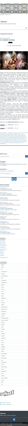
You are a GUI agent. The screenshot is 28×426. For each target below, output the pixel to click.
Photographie (4, 353)
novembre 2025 (3, 245)
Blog (2, 278)
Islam (7, 133)
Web (2, 382)
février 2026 (2, 241)
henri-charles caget (22, 137)
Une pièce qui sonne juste (6, 208)
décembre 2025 (3, 244)
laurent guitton (6, 136)
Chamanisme (3, 280)
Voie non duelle (4, 378)
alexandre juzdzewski (7, 141)
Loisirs (2, 342)
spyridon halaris (3, 138)
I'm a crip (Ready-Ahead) (6, 203)
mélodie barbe (15, 140)
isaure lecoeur (21, 140)
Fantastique (3, 311)
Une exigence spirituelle (6, 194)
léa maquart (8, 138)
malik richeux (2, 137)
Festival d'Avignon (5, 318)
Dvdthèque (3, 298)
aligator (18, 139)
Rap (2, 360)
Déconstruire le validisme (6, 213)
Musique (9, 133)
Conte (2, 291)
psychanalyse (4, 358)
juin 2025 (2, 252)
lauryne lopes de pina (13, 136)
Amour (2, 267)
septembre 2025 (3, 249)
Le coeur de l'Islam (5, 227)
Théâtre (15, 133)
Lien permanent (3, 132)
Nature (2, 351)
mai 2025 (2, 254)
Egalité (2, 304)
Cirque (2, 287)
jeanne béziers (7, 139)
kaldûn (22, 142)
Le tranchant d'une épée (6, 189)
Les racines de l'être (5, 232)
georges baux (23, 139)
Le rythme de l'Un (4, 222)
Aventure (20, 132)
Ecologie (3, 302)
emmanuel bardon (15, 137)
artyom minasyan (14, 138)
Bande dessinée (4, 276)
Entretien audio (4, 307)
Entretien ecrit (4, 309)
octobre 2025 (2, 247)
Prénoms (3, 355)
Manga (2, 344)
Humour (3, 324)
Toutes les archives (4, 257)
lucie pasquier (13, 141)
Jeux (2, 331)
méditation (3, 346)
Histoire (4, 133)
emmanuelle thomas (9, 140)
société (12, 133)
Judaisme (3, 333)
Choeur (3, 21)
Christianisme (4, 282)
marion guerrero (13, 139)
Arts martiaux (15, 132)
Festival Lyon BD (4, 320)
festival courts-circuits (4, 142)
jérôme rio (25, 141)
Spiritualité (3, 371)
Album (2, 264)
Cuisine (2, 293)
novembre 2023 (11, 142)
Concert (2, 289)
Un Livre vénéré (4, 198)
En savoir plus (9, 425)
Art (1, 269)
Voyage (19, 133)
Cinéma (2, 284)
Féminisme (3, 313)
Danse (23, 132)
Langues (3, 335)
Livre (2, 340)
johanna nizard (17, 142)
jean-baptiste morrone (22, 136)
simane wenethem (8, 137)
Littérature (3, 338)
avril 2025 (2, 255)
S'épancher (3, 218)
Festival (2, 315)
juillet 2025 (2, 250)
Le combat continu (7, 40)
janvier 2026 (2, 242)
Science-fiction (4, 366)
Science (2, 364)
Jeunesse (3, 329)
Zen (2, 384)
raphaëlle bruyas (20, 141)
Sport (2, 373)
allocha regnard (21, 138)
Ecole (2, 300)
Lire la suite (4, 165)
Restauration (3, 362)
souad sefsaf (2, 140)
